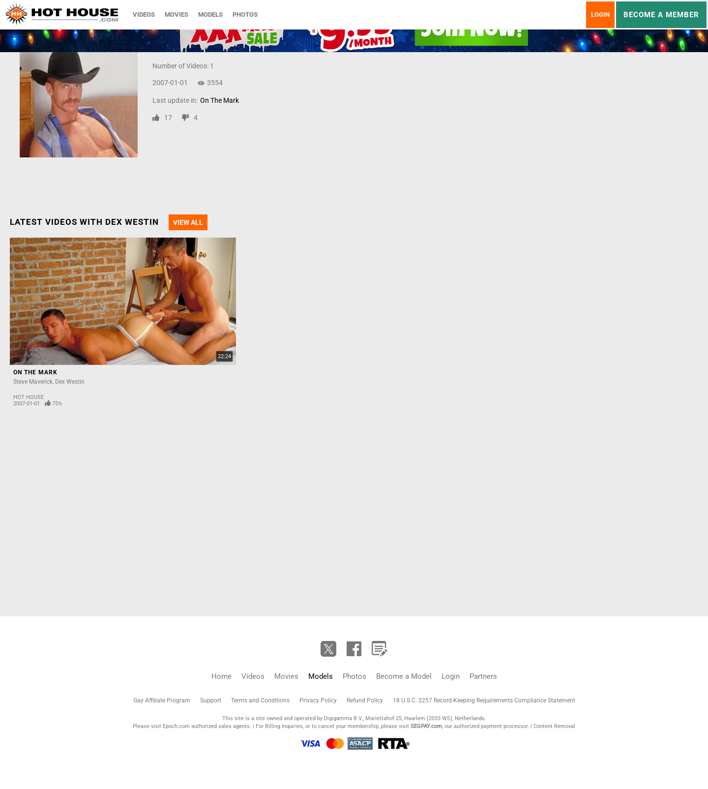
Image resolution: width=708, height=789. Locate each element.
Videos (144, 14)
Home (221, 676)
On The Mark (219, 100)
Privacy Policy (318, 700)
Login (600, 14)
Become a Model (404, 676)
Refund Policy (365, 700)
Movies (176, 14)
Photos (245, 14)
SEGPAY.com (426, 726)
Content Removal (554, 726)
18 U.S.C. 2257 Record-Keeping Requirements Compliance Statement (484, 700)
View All (188, 222)
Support (210, 700)
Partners (483, 676)
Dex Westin (70, 381)
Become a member (661, 14)
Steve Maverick (33, 381)
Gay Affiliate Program (161, 700)
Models (210, 14)
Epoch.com (176, 726)
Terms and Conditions (260, 700)
